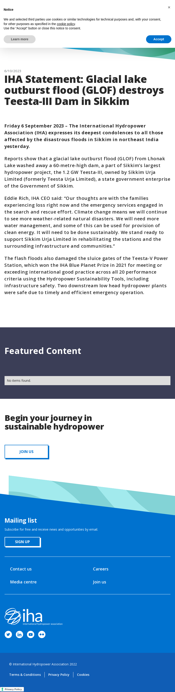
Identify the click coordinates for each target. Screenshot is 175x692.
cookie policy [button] (66, 24)
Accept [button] (158, 39)
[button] (169, 7)
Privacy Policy (58, 674)
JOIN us (26, 451)
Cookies (83, 674)
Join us (99, 582)
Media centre (23, 582)
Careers (100, 569)
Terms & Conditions (25, 674)
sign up (22, 541)
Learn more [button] (19, 39)
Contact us (21, 569)
